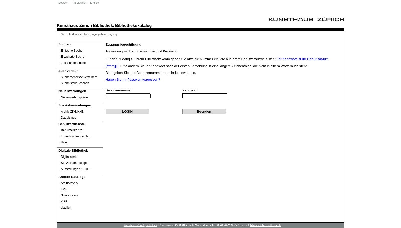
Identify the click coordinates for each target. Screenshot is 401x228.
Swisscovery (69, 195)
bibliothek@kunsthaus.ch (265, 225)
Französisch (79, 2)
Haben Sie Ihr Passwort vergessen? (133, 79)
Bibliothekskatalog (133, 25)
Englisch (95, 2)
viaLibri (66, 207)
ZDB (64, 201)
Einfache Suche (71, 50)
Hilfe (64, 142)
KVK (64, 189)
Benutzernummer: (119, 90)
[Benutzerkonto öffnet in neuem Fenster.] (80, 130)
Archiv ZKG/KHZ (72, 111)
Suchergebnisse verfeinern (79, 77)
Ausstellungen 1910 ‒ (76, 169)
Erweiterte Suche (72, 56)
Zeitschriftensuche (73, 63)
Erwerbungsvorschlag (75, 136)
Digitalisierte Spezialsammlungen (74, 160)
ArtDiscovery (69, 183)
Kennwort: (190, 90)
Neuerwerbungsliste (74, 97)
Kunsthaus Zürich (74, 25)
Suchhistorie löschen (75, 83)
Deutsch (63, 2)
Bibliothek (103, 25)
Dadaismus (68, 117)
